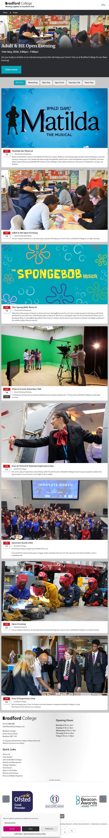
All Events (20, 83)
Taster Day (89, 83)
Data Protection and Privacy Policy (35, 834)
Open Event (59, 83)
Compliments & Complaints (99, 824)
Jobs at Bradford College (12, 760)
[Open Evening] (54, 597)
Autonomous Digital (17, 743)
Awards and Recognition (12, 762)
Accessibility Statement (65, 824)
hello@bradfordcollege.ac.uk (13, 727)
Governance (7, 768)
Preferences (49, 829)
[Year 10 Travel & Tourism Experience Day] (54, 440)
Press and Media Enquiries (13, 776)
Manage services (9, 823)
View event (11, 69)
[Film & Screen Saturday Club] (54, 363)
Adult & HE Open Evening (28, 45)
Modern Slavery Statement (81, 824)
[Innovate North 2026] (54, 519)
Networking (33, 83)
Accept (12, 829)
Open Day (46, 83)
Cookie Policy (18, 834)
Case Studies (7, 757)
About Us (6, 754)
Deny (30, 829)
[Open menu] (102, 5)
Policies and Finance (10, 773)
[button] (103, 799)
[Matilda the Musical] (54, 127)
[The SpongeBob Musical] (54, 284)
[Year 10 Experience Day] (54, 673)
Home (5, 12)
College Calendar (9, 765)
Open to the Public (10, 770)
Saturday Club (74, 83)
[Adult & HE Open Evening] (54, 206)
